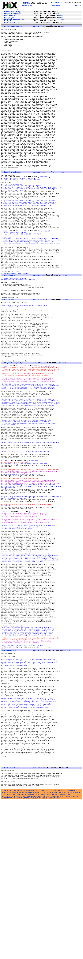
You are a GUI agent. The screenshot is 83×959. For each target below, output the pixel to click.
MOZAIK (61, 953)
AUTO (21, 949)
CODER (42, 949)
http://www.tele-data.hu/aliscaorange (14, 325)
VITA (39, 956)
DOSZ (47, 949)
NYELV (16, 955)
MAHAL (43, 953)
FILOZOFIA (66, 949)
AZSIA (26, 949)
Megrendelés (55, 5)
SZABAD (69, 955)
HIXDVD (40, 951)
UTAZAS (26, 956)
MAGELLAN (35, 953)
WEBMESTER (46, 956)
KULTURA (22, 953)
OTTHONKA (31, 955)
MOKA (54, 953)
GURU (4, 951)
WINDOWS (56, 956)
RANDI (43, 955)
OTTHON (22, 955)
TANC (4, 956)
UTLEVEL (33, 956)
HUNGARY (54, 951)
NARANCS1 (6, 955)
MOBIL (49, 953)
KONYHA (71, 951)
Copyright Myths (26, 5)
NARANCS (68, 953)
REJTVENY (50, 955)
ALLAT (16, 949)
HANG (27, 3)
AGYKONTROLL (8, 949)
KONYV (78, 951)
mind (21, 12)
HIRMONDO (31, 951)
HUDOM (47, 951)
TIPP (8, 956)
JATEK (61, 951)
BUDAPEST (33, 949)
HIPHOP (15, 951)
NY (12, 955)
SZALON (76, 955)
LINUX (28, 953)
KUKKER (14, 953)
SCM (57, 955)
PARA (38, 955)
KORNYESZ (6, 953)
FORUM (74, 949)
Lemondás (77, 5)
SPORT (62, 955)
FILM (60, 949)
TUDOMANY (15, 956)
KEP (66, 951)
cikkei (56, 12)
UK (21, 956)
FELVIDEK (54, 949)
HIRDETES (23, 951)
